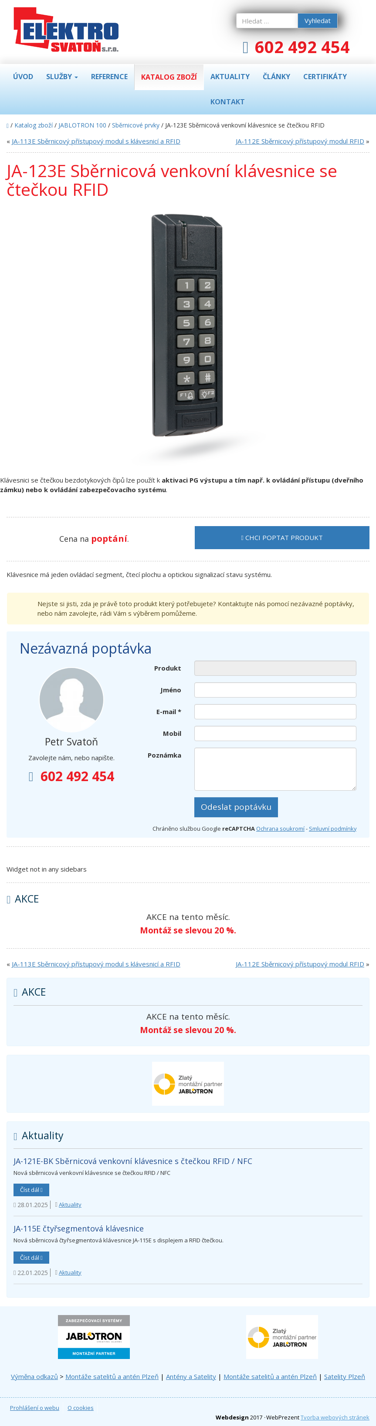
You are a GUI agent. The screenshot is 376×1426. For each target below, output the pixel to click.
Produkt (167, 668)
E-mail (168, 711)
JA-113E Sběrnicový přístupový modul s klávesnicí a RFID (96, 141)
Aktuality (230, 76)
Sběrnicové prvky (135, 125)
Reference (109, 76)
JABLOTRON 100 (82, 125)
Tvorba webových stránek (335, 1417)
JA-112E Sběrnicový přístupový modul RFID (300, 141)
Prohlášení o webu (34, 1408)
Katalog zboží (169, 77)
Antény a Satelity (191, 1376)
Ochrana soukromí (280, 828)
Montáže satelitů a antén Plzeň (112, 1376)
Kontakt (227, 102)
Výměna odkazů (34, 1376)
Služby (62, 76)
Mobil (172, 733)
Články (276, 76)
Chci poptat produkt (282, 537)
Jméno (170, 689)
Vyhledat (318, 20)
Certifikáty (325, 76)
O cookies (81, 1408)
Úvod (23, 76)
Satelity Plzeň (344, 1376)
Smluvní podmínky (332, 828)
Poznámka (164, 755)
